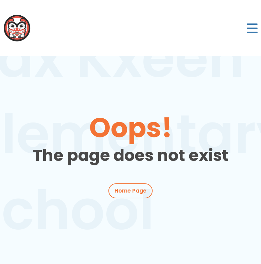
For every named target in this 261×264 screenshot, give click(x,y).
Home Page (130, 191)
